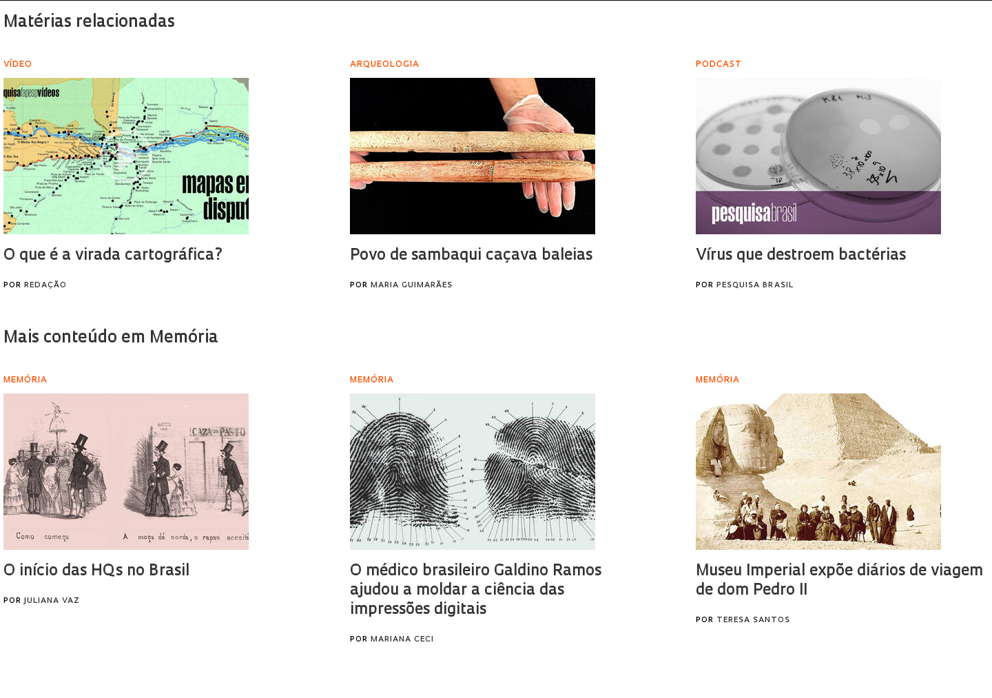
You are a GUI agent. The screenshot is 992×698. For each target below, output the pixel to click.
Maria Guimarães (412, 285)
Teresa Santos (753, 620)
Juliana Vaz (52, 601)
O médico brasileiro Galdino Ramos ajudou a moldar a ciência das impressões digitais (475, 591)
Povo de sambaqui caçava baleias (471, 256)
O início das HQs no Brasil (96, 571)
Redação (45, 285)
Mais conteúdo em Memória (110, 338)
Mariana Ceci (402, 640)
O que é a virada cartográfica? (113, 256)
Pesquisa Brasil (755, 285)
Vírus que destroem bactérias (801, 256)
